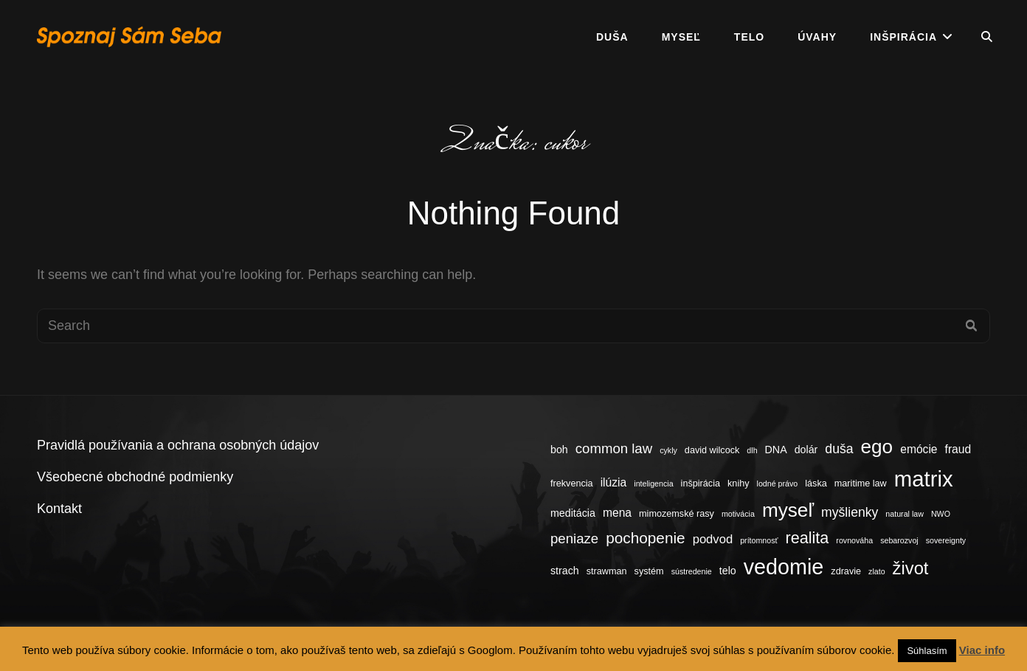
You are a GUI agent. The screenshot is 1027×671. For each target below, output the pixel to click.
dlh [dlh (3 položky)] (752, 450)
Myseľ (681, 37)
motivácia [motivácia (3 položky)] (738, 513)
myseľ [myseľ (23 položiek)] (788, 510)
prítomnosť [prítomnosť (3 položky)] (759, 540)
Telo (749, 37)
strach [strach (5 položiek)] (564, 571)
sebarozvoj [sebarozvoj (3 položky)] (899, 540)
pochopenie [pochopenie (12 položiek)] (645, 537)
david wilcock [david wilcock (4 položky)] (712, 450)
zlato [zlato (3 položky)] (876, 571)
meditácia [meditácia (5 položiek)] (572, 513)
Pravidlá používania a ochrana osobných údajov (178, 445)
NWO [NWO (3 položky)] (940, 513)
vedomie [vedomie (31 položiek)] (784, 567)
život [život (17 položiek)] (911, 568)
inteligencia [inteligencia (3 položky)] (653, 483)
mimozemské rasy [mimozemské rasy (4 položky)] (676, 514)
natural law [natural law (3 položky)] (904, 513)
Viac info (982, 650)
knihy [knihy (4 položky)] (738, 483)
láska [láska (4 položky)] (816, 483)
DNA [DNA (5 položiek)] (776, 449)
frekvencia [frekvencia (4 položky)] (571, 483)
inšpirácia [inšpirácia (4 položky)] (700, 483)
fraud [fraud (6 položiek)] (958, 449)
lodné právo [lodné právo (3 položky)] (777, 483)
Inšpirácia (903, 37)
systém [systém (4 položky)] (649, 571)
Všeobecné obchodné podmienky (135, 476)
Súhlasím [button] (927, 650)
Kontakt (59, 508)
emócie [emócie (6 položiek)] (918, 449)
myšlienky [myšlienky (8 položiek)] (849, 512)
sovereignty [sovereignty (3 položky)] (946, 540)
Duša (612, 37)
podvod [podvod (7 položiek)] (713, 539)
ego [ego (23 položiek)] (877, 447)
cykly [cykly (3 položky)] (668, 450)
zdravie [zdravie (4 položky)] (846, 571)
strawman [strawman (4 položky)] (607, 571)
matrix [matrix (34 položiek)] (923, 479)
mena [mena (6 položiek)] (617, 512)
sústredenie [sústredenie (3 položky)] (691, 571)
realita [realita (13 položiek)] (807, 538)
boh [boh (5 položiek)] (559, 449)
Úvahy (817, 37)
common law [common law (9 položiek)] (613, 448)
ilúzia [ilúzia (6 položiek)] (614, 482)
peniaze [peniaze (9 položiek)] (574, 538)
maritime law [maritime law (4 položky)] (860, 483)
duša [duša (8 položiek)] (839, 448)
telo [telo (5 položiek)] (727, 571)
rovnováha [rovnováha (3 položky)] (854, 540)
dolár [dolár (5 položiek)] (806, 449)
